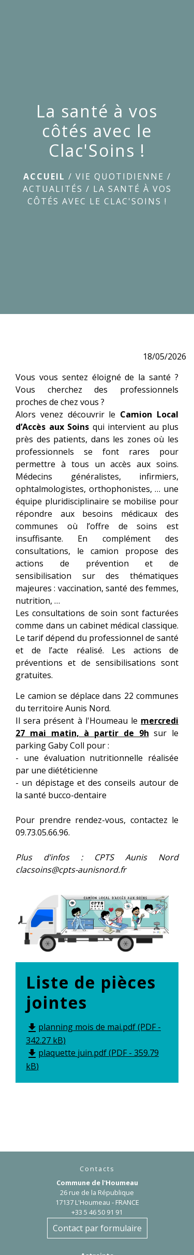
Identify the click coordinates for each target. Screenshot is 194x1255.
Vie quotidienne (120, 176)
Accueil (44, 176)
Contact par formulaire (97, 1228)
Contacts (97, 1169)
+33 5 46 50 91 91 (97, 1212)
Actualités (53, 189)
